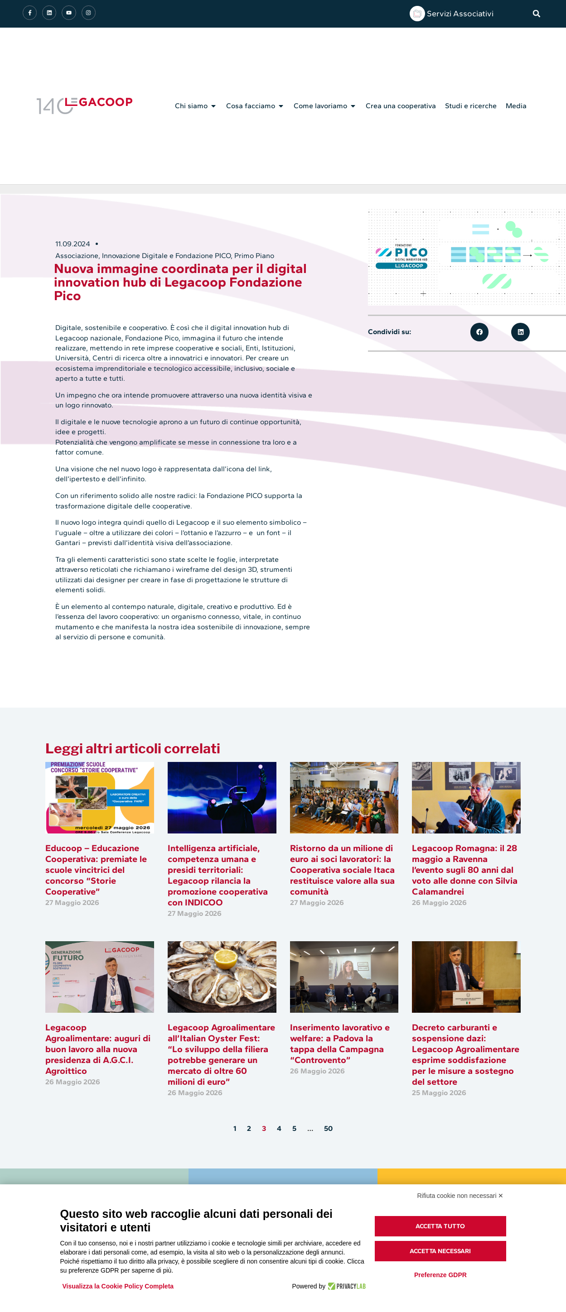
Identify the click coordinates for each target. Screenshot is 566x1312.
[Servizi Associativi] (417, 13)
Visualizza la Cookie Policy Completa (118, 1286)
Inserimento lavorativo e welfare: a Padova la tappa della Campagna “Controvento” (340, 1043)
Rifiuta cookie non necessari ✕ (460, 1195)
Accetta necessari (440, 1251)
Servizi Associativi (460, 14)
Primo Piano (254, 255)
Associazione (76, 255)
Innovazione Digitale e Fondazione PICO (166, 255)
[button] (536, 13)
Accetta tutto (440, 1226)
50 (328, 1128)
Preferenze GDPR (440, 1274)
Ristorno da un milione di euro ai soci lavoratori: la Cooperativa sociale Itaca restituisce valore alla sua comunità (342, 870)
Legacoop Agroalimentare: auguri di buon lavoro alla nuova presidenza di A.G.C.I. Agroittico (97, 1049)
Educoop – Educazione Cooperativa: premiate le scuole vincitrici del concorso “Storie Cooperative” (96, 870)
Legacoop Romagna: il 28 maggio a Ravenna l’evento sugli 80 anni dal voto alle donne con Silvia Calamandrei (465, 870)
